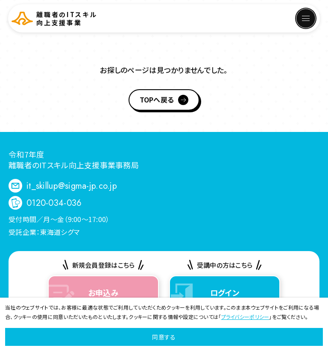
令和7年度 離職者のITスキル (74, 159)
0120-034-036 (54, 203)
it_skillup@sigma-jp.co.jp (71, 186)
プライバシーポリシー (245, 316)
